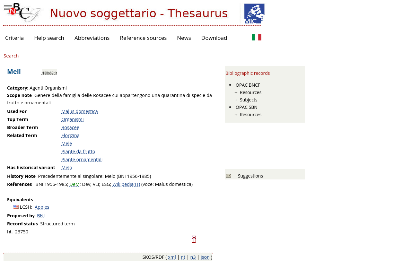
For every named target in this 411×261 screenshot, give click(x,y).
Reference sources (143, 37)
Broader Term (22, 127)
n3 (193, 257)
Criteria (14, 37)
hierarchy (49, 72)
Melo (66, 167)
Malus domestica (79, 111)
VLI (96, 184)
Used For (17, 111)
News (184, 37)
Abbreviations (91, 37)
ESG (105, 184)
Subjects (249, 100)
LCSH (25, 207)
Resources (250, 92)
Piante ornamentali (81, 159)
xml (172, 257)
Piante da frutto (78, 151)
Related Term (22, 135)
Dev (86, 184)
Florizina (70, 135)
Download (214, 37)
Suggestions (249, 176)
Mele (66, 143)
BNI (41, 216)
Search (11, 55)
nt (183, 257)
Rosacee (70, 127)
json (205, 257)
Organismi (72, 119)
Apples (42, 207)
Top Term (17, 119)
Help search (49, 37)
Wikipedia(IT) (126, 184)
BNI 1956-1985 (51, 184)
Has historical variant (31, 167)
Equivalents (20, 199)
